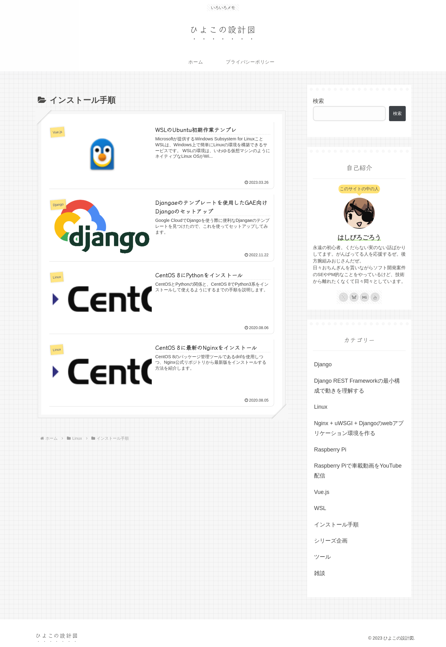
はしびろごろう (359, 237)
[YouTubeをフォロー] (375, 297)
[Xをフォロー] (343, 297)
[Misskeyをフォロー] (365, 297)
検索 (318, 101)
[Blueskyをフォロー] (354, 297)
